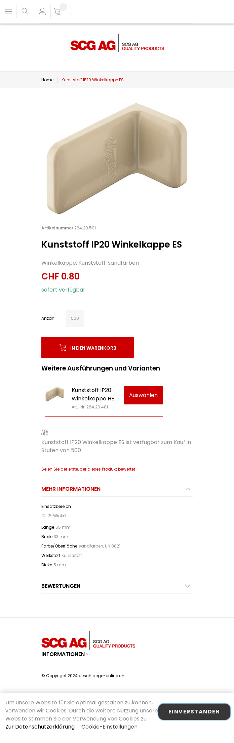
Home (47, 80)
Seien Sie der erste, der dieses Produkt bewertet (88, 469)
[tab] (117, 491)
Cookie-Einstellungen (109, 727)
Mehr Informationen (71, 489)
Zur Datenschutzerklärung (40, 727)
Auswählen (143, 395)
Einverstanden (194, 711)
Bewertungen (60, 586)
